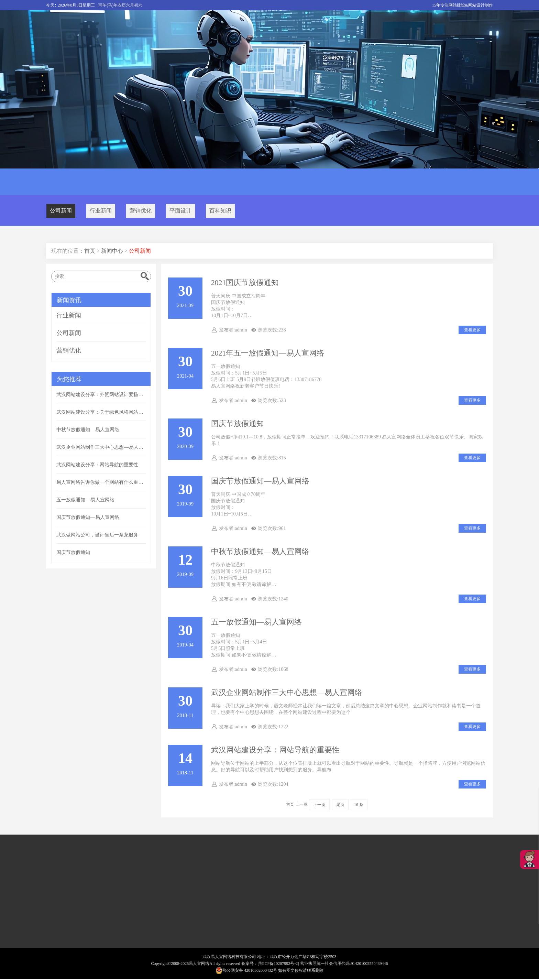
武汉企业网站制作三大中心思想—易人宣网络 (286, 692)
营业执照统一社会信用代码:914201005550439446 (344, 963)
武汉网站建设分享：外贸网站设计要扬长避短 (100, 394)
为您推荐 (69, 379)
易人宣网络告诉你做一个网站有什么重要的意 (100, 482)
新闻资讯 (69, 300)
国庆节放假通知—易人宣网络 (260, 481)
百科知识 (220, 211)
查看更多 (472, 329)
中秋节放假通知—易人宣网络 (260, 551)
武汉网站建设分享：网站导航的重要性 (275, 750)
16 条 (358, 804)
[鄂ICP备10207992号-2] (278, 963)
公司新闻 (61, 211)
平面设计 (180, 211)
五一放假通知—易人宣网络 (256, 622)
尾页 (340, 804)
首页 (89, 251)
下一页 (319, 804)
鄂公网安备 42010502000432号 (246, 970)
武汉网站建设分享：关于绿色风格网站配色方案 (100, 412)
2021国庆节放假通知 (245, 283)
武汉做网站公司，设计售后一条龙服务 (97, 534)
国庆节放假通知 (237, 424)
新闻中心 (112, 251)
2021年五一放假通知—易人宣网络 (267, 353)
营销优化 (141, 211)
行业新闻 (101, 211)
